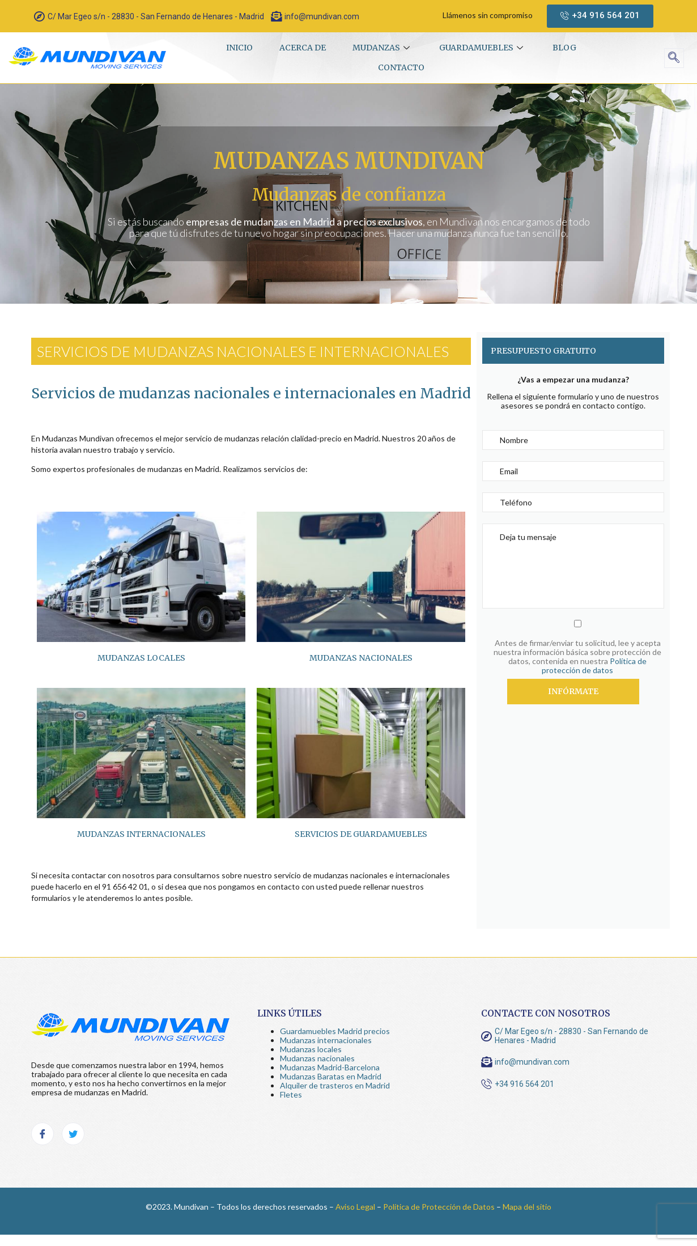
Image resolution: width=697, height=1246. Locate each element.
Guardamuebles (484, 47)
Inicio (236, 47)
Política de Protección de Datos (439, 1206)
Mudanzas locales (141, 658)
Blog (568, 47)
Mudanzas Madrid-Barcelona (330, 1067)
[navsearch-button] (674, 58)
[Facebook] (42, 1133)
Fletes (291, 1094)
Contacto (401, 67)
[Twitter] (73, 1133)
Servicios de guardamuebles (361, 834)
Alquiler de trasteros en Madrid (335, 1085)
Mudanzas (382, 47)
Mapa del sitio (527, 1206)
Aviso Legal (355, 1206)
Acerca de (301, 47)
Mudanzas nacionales (361, 658)
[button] (600, 16)
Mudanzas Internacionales (141, 834)
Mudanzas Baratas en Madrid (330, 1076)
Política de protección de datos (594, 665)
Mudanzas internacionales (326, 1040)
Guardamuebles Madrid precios (335, 1031)
